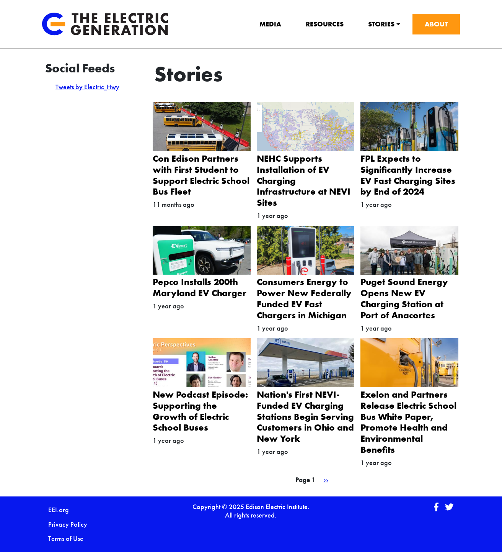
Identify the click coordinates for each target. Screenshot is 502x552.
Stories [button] (381, 24)
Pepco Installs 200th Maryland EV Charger (199, 287)
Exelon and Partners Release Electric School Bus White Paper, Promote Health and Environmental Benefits (408, 421)
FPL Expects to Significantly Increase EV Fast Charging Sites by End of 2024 (407, 174)
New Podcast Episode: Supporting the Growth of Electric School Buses (200, 410)
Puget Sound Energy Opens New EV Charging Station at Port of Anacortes (404, 298)
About (436, 24)
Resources (325, 24)
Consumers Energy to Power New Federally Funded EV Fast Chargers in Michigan (304, 298)
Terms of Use (65, 538)
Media (270, 24)
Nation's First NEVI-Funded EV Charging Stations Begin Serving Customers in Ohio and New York (305, 416)
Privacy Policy (67, 524)
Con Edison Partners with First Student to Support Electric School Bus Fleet (201, 174)
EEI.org (58, 509)
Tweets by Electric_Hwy (87, 86)
